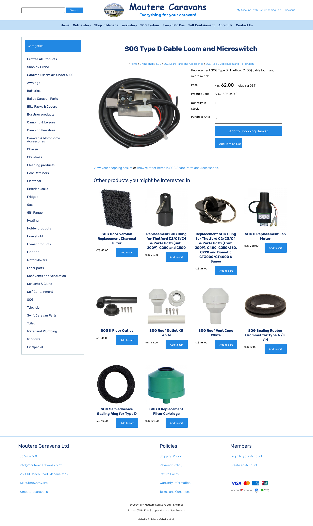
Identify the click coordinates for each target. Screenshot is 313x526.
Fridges (32, 197)
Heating (33, 220)
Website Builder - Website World (156, 519)
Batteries (34, 91)
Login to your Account (246, 456)
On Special (35, 347)
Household (35, 236)
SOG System (149, 25)
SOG (30, 299)
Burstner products (40, 114)
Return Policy (169, 474)
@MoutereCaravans (34, 483)
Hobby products (39, 228)
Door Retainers (38, 173)
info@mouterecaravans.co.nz (41, 465)
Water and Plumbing (42, 331)
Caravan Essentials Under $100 (50, 75)
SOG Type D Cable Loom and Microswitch (230, 63)
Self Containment (201, 25)
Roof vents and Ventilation (46, 276)
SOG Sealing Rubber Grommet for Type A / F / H (265, 335)
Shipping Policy (171, 456)
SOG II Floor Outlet (117, 331)
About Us (225, 25)
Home (65, 25)
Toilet (31, 323)
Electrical (34, 181)
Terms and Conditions (175, 492)
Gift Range (35, 212)
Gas (30, 205)
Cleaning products (41, 165)
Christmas (34, 157)
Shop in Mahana (106, 25)
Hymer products (39, 244)
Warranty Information (175, 483)
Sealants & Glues (39, 284)
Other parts (35, 268)
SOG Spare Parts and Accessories (183, 63)
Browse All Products (42, 59)
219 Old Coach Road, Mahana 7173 (44, 474)
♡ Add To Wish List (228, 144)
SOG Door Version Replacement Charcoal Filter (117, 238)
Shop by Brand (38, 67)
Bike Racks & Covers (42, 106)
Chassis (33, 149)
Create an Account (243, 465)
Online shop (82, 25)
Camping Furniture (41, 130)
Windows (33, 339)
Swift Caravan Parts (42, 315)
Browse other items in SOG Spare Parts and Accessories (177, 168)
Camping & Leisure (41, 122)
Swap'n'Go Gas (173, 25)
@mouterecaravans (34, 492)
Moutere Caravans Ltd (158, 504)
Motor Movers (37, 260)
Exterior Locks (37, 189)
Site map (178, 504)
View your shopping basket (113, 168)
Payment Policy (171, 465)
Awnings (33, 83)
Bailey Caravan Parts (42, 98)
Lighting (33, 252)
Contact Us (244, 25)
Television (34, 307)
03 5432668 (28, 456)
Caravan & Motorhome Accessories (43, 139)
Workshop (129, 25)
